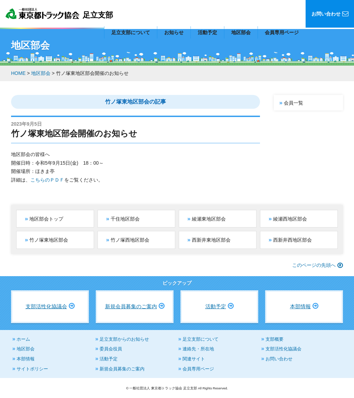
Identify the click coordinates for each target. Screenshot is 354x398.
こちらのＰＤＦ (47, 180)
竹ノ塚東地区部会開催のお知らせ (74, 133)
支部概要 (274, 339)
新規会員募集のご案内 (131, 306)
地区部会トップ (46, 219)
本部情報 (300, 306)
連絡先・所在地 (198, 348)
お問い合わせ (279, 358)
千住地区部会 (125, 219)
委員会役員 (111, 348)
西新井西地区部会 (292, 240)
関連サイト (194, 358)
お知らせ (174, 32)
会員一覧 (293, 103)
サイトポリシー (32, 368)
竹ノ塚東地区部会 (48, 240)
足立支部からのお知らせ (124, 339)
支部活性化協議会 (46, 306)
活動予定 (207, 32)
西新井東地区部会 (211, 240)
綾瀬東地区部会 (209, 219)
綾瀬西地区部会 (290, 219)
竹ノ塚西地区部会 (130, 240)
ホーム (23, 339)
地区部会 (241, 32)
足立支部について (130, 32)
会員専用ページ (282, 32)
